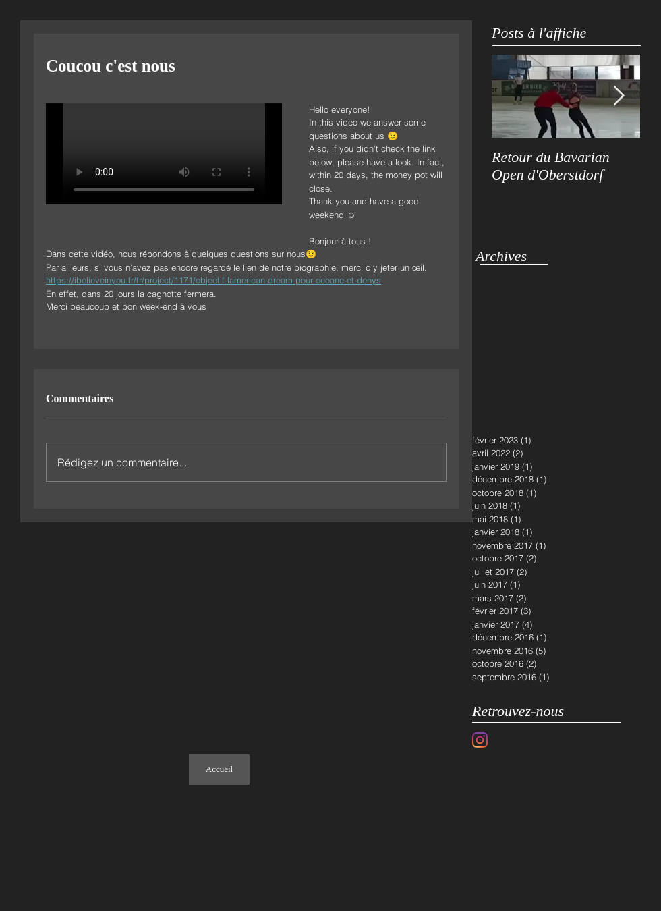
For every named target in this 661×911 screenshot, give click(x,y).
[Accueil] (219, 769)
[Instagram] (480, 740)
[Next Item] (618, 96)
